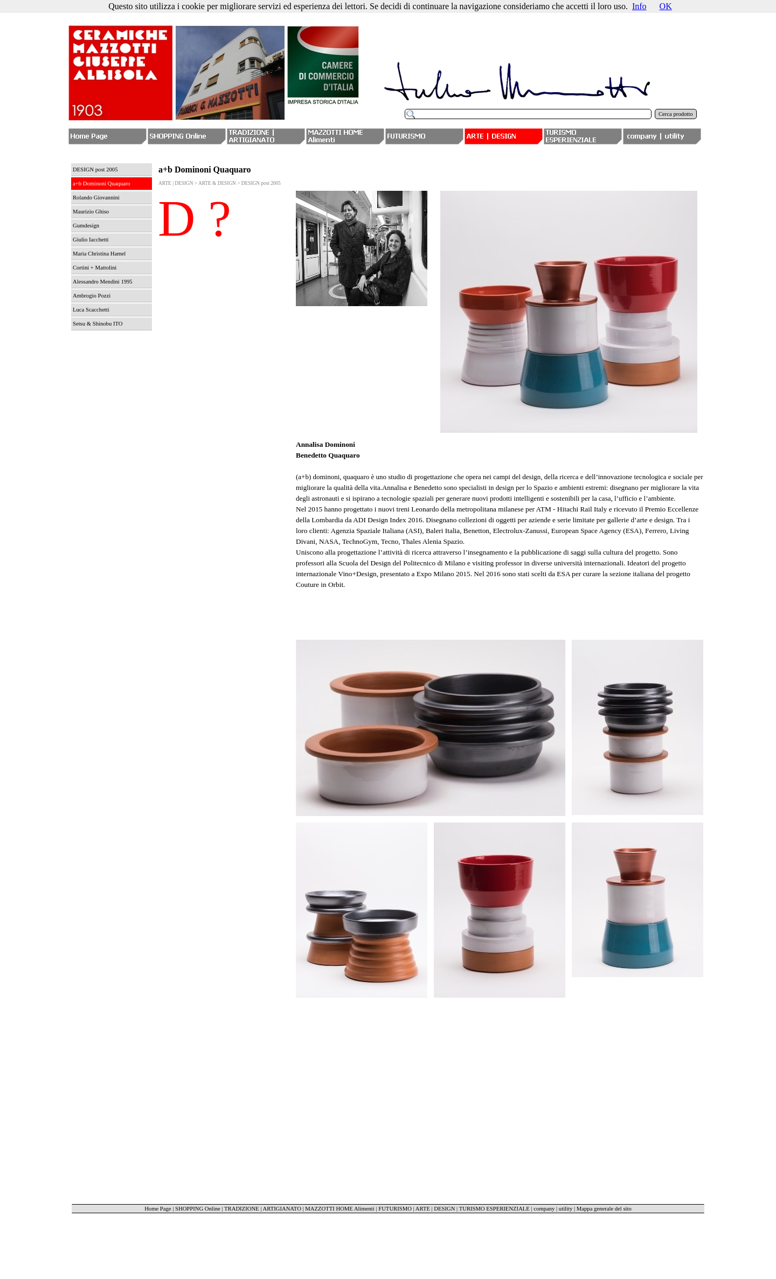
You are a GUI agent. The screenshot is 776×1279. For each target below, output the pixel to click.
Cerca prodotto (676, 114)
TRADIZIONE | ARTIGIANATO (262, 1209)
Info (639, 6)
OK (666, 6)
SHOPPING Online (197, 1209)
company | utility (553, 1209)
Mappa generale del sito (604, 1209)
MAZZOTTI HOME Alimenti (339, 1209)
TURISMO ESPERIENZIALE (494, 1209)
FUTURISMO (395, 1209)
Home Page (157, 1209)
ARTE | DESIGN (435, 1209)
